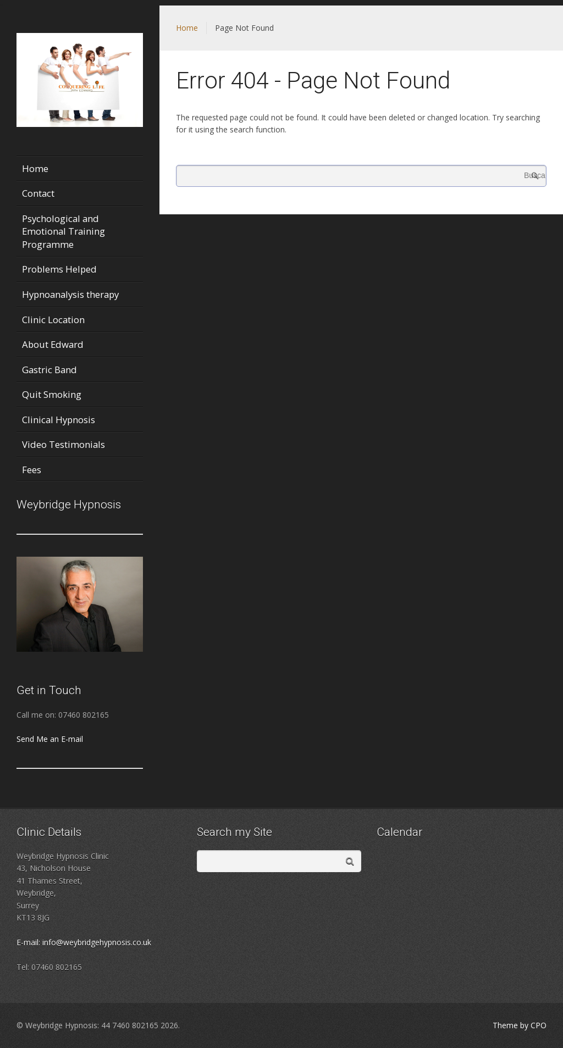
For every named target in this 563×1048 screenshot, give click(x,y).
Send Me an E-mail (49, 739)
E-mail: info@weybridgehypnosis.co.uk (83, 942)
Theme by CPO (520, 1025)
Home (187, 28)
